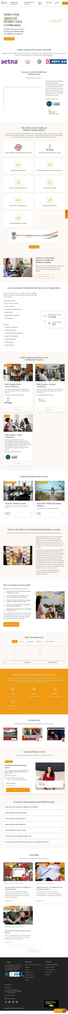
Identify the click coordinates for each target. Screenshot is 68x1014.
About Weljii (40, 3)
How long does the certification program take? (34, 836)
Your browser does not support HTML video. (47, 26)
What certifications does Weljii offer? (34, 825)
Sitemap (47, 974)
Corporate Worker (50, 642)
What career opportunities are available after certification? (34, 807)
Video (14, 642)
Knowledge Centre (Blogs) (51, 964)
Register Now (17, 791)
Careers (27, 979)
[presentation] (3, 502)
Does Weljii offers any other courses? (34, 831)
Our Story (27, 967)
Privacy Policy (48, 972)
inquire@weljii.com (11, 998)
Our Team (27, 969)
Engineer (39, 642)
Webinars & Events (50, 967)
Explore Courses (9, 38)
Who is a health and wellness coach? (34, 819)
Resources (49, 3)
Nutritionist (30, 642)
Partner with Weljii (49, 969)
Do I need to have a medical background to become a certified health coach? (34, 842)
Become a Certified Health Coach (33, 964)
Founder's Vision (29, 972)
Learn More (18, 410)
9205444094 (10, 995)
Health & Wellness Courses (29, 3)
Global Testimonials (30, 977)
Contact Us (57, 3)
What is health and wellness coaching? (34, 813)
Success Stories (29, 974)
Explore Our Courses (45, 276)
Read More (8, 901)
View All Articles (34, 951)
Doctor (22, 642)
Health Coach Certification (14, 3)
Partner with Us (11, 624)
